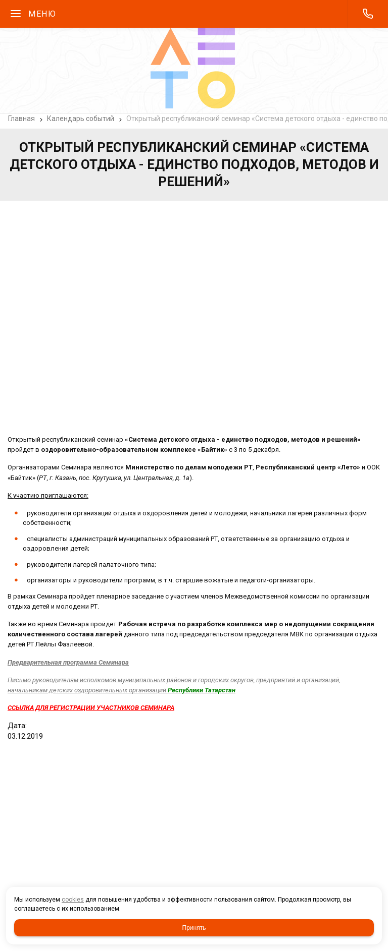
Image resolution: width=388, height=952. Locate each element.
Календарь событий (80, 118)
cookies (73, 899)
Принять (194, 927)
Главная (21, 118)
